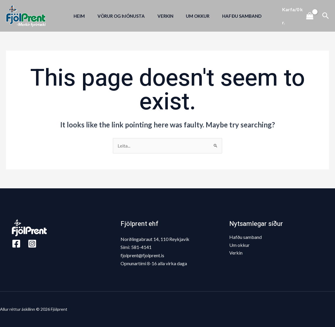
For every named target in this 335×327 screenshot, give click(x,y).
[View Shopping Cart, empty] (300, 15)
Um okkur (239, 245)
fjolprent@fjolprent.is (142, 255)
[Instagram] (32, 243)
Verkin (236, 252)
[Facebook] (16, 243)
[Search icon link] (325, 16)
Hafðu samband (245, 237)
